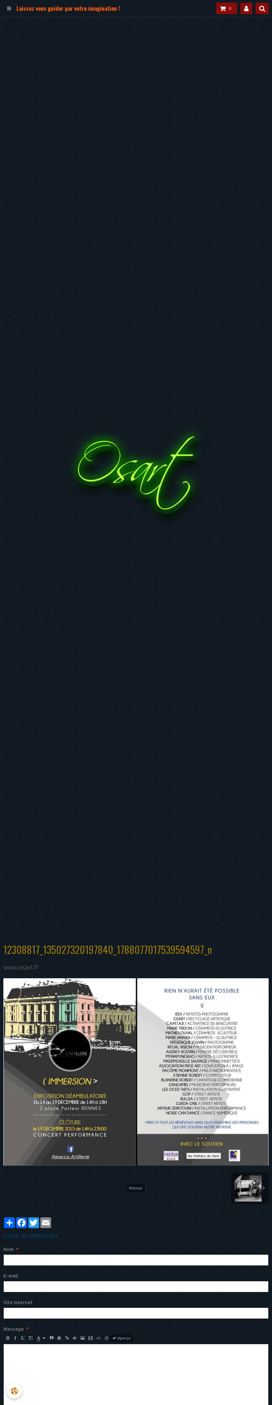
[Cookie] (14, 1391)
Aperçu (121, 1338)
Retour (136, 1188)
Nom (8, 1249)
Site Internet (18, 1302)
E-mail (10, 1276)
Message (13, 1329)
